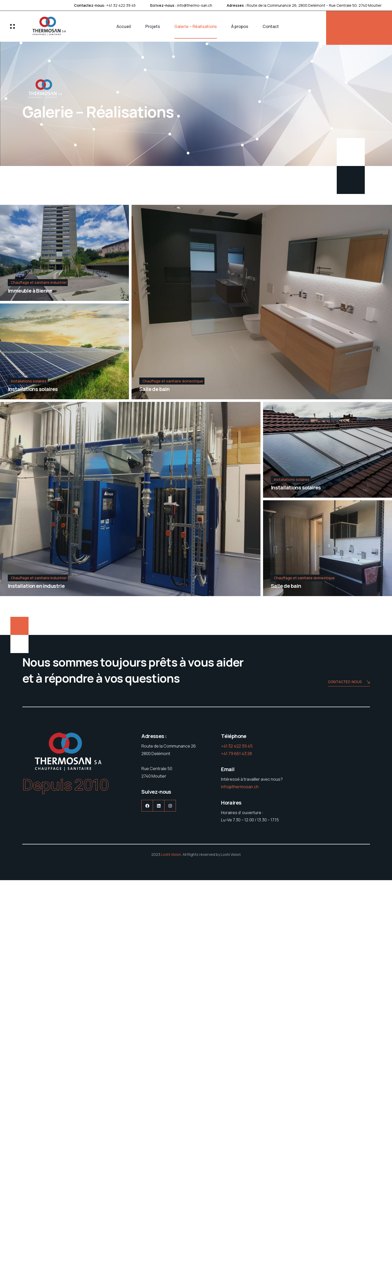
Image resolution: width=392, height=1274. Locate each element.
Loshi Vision (171, 854)
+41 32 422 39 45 (121, 5)
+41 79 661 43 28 (236, 753)
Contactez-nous (349, 682)
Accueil (123, 26)
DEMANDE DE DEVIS (359, 28)
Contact (271, 26)
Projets (152, 26)
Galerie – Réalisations (195, 26)
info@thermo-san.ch (194, 5)
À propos (239, 26)
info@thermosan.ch (240, 787)
